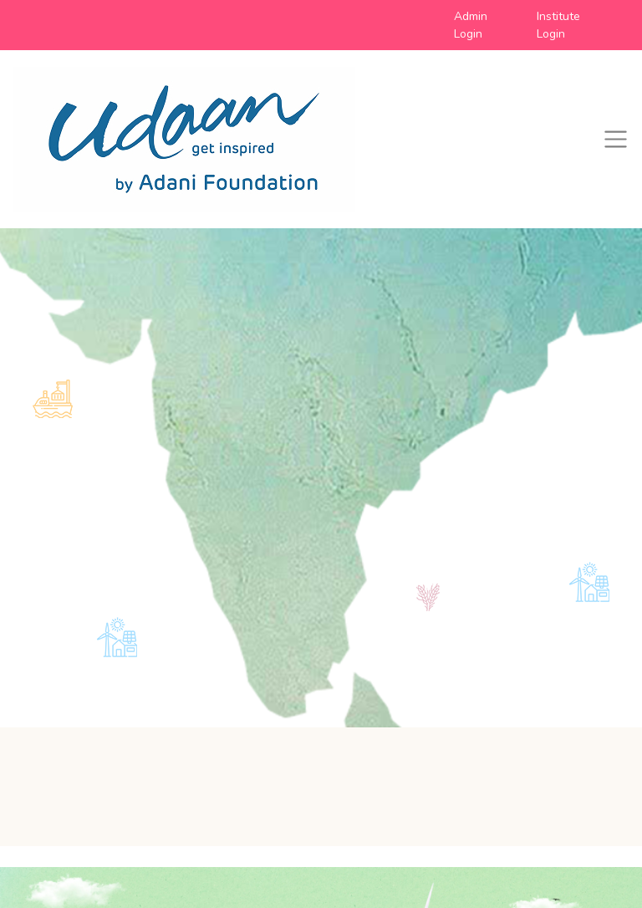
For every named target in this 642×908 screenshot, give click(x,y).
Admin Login (470, 25)
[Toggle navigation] (615, 139)
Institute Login (558, 25)
